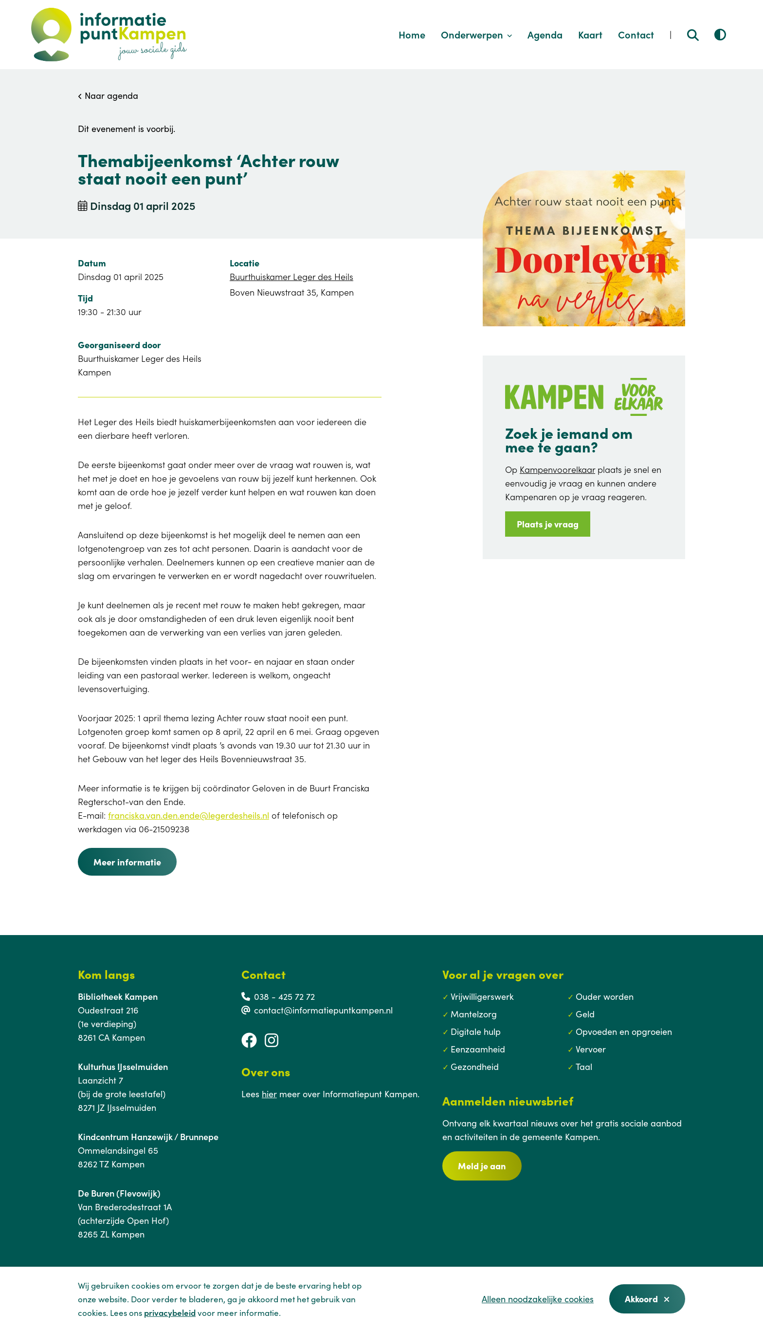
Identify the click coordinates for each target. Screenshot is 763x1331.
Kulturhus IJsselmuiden (123, 1066)
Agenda (545, 34)
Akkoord (647, 1299)
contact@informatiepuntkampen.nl (323, 1010)
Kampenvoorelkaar (557, 469)
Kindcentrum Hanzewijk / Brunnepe (148, 1136)
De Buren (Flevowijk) (119, 1193)
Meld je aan (482, 1166)
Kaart (590, 34)
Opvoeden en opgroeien (624, 1031)
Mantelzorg (474, 1014)
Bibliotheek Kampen (118, 996)
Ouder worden (605, 996)
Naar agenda (108, 95)
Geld (585, 1014)
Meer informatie (127, 862)
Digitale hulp (476, 1031)
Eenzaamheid (478, 1049)
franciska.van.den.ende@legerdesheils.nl (188, 815)
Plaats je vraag (548, 524)
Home (412, 34)
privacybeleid (170, 1312)
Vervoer (591, 1049)
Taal (584, 1066)
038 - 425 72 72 (284, 996)
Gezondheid (475, 1066)
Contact (636, 34)
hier (269, 1093)
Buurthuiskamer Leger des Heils (291, 276)
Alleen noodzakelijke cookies (538, 1299)
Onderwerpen (476, 34)
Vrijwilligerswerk (482, 996)
